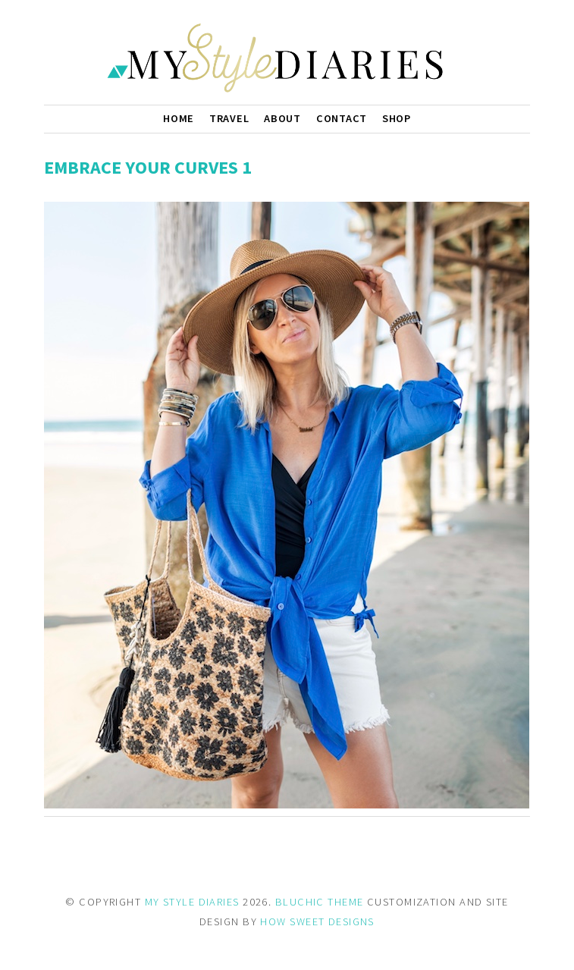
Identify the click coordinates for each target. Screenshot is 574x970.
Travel (229, 118)
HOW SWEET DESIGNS (317, 921)
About (282, 118)
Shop (396, 118)
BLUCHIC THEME (319, 902)
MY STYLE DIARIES (192, 902)
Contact (341, 118)
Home (178, 118)
